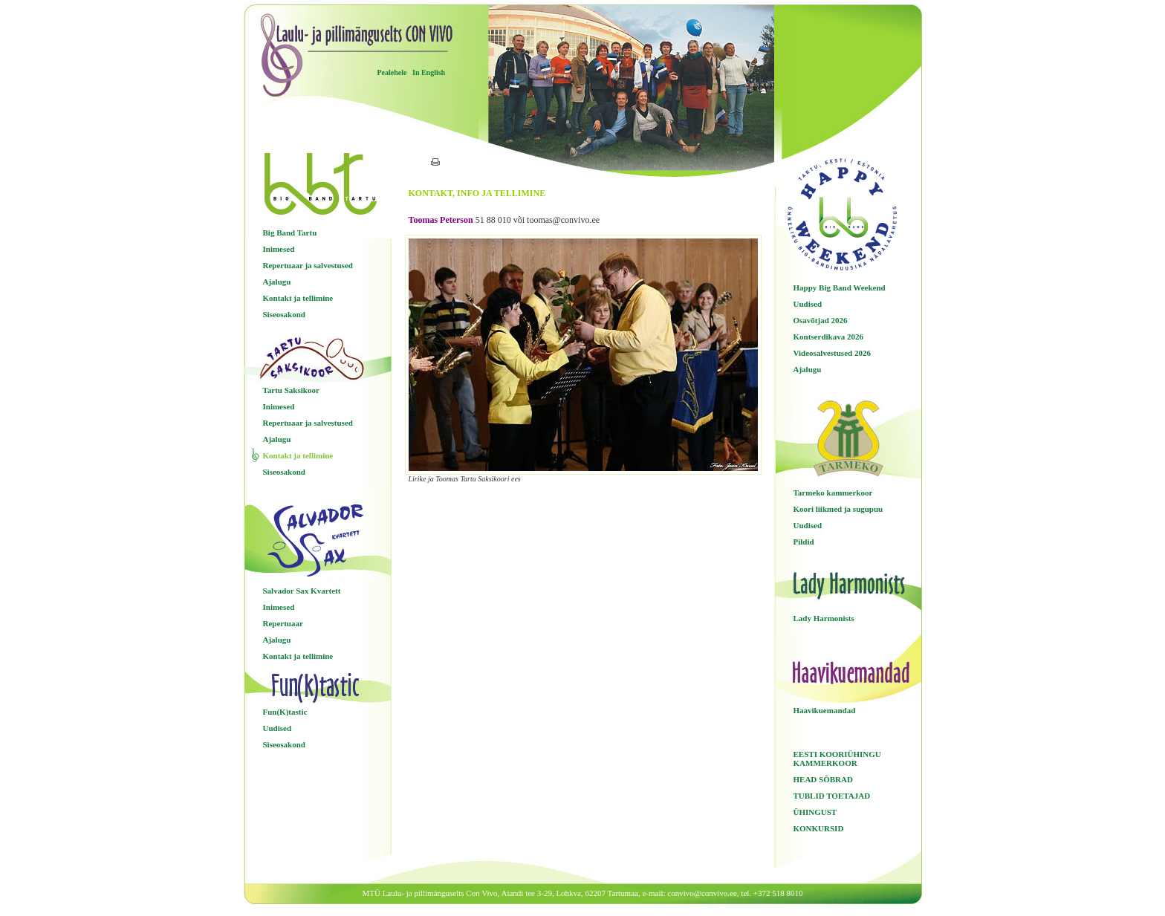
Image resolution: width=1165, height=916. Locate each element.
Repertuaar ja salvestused (308, 265)
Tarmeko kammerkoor (833, 492)
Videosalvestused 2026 (832, 352)
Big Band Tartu (290, 232)
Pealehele (392, 72)
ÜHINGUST (815, 812)
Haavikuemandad (825, 710)
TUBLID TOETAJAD (832, 795)
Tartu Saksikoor (291, 390)
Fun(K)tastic (285, 711)
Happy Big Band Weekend (840, 287)
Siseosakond (284, 314)
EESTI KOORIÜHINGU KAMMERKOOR (837, 758)
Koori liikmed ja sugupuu (838, 508)
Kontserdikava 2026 (828, 336)
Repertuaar (283, 623)
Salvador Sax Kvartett (302, 590)
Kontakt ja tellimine (298, 297)
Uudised (277, 728)
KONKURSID (819, 828)
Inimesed (279, 248)
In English (428, 72)
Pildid (804, 541)
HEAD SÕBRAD (823, 779)
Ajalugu (277, 281)
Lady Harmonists (824, 618)
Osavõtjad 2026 (821, 320)
